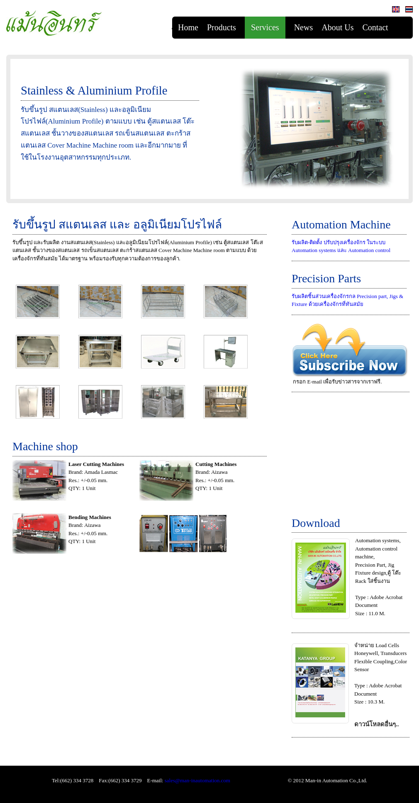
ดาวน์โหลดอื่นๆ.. (376, 724)
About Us (337, 27)
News (303, 27)
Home (188, 27)
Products (221, 27)
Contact (375, 27)
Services (265, 27)
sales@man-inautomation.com (197, 780)
